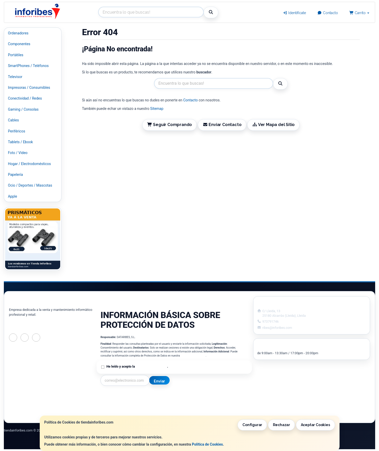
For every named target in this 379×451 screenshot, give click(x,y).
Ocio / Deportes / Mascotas (30, 185)
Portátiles (15, 55)
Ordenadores (18, 33)
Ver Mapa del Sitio (273, 124)
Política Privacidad (115, 401)
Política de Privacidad (193, 355)
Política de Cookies (207, 444)
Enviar (159, 381)
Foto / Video (17, 153)
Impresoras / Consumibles (29, 87)
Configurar (252, 425)
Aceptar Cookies (315, 425)
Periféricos (16, 131)
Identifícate (294, 13)
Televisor (15, 77)
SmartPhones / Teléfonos (28, 66)
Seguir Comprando (169, 124)
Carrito (359, 13)
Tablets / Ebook (20, 142)
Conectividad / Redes (25, 98)
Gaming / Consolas (23, 109)
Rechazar (281, 425)
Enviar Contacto (222, 124)
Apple (12, 196)
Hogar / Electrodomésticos (29, 164)
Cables (13, 120)
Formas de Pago (190, 407)
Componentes (19, 44)
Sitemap (156, 109)
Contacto (327, 13)
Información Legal (191, 396)
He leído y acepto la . (137, 366)
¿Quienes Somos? (114, 412)
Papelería (15, 174)
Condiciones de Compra (119, 407)
